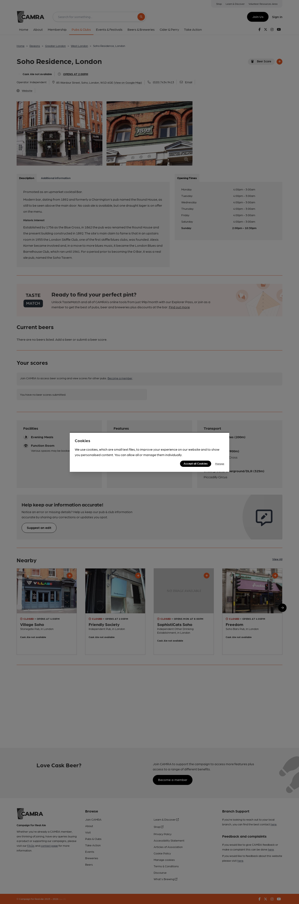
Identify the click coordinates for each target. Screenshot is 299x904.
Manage (219, 463)
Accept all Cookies (196, 463)
